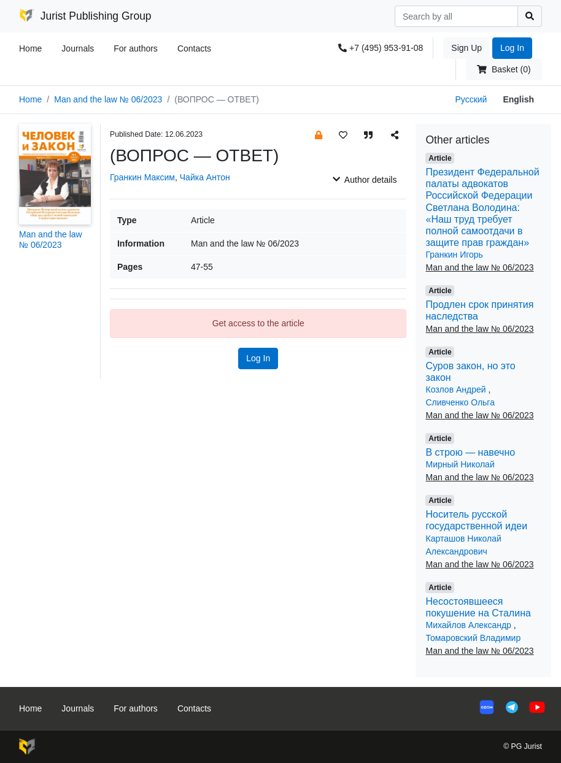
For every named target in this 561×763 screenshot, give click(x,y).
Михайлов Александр (469, 625)
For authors (136, 48)
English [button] (518, 99)
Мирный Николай (459, 464)
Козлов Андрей (456, 389)
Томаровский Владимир (472, 638)
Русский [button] (471, 99)
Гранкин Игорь (453, 254)
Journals (77, 48)
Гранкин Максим (142, 177)
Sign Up (466, 48)
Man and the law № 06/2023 (108, 99)
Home (30, 48)
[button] (318, 134)
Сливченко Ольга (459, 402)
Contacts (194, 48)
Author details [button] (365, 180)
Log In (512, 48)
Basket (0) (503, 69)
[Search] (456, 16)
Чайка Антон (205, 177)
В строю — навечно (470, 452)
